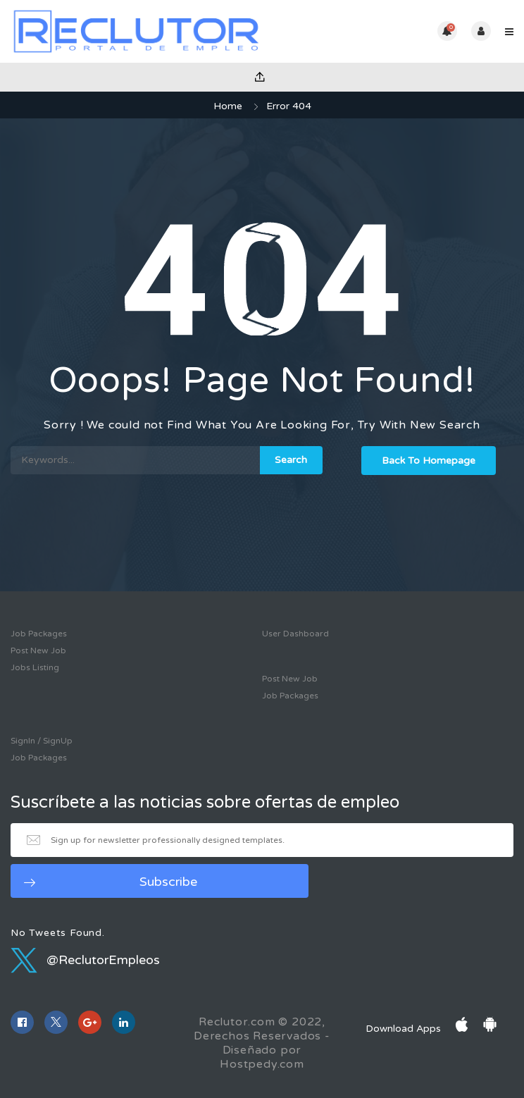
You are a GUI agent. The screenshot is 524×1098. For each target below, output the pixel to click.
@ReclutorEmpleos (85, 960)
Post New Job (38, 650)
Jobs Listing (35, 667)
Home (227, 106)
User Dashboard (295, 634)
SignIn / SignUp (42, 741)
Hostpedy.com (262, 1064)
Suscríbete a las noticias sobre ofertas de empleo (205, 803)
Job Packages (39, 634)
